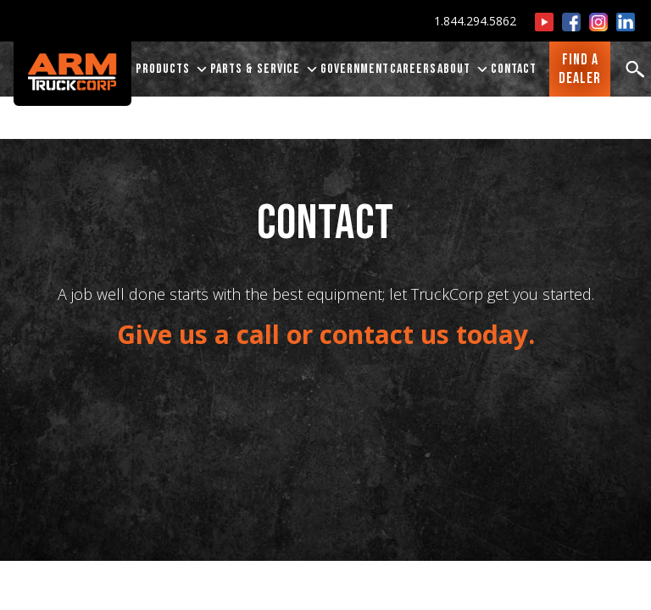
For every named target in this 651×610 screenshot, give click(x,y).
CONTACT (514, 69)
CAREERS (413, 69)
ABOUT (463, 69)
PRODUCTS (172, 69)
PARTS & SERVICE (265, 69)
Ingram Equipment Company (522, 103)
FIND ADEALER (580, 69)
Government (354, 69)
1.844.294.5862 (475, 21)
